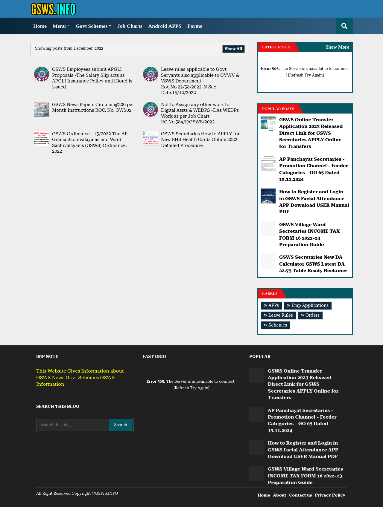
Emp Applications (310, 305)
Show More (337, 47)
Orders (313, 315)
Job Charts (129, 26)
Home (40, 26)
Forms (194, 26)
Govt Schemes (91, 26)
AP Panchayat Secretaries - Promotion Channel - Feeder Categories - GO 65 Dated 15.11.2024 (313, 169)
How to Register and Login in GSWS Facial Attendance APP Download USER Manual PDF (314, 202)
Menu (59, 26)
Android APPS (165, 26)
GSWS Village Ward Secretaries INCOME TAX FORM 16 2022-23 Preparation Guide (309, 234)
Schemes (277, 325)
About (279, 495)
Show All (233, 49)
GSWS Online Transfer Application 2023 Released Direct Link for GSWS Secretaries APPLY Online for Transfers (311, 133)
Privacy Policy (330, 495)
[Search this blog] (73, 425)
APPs (273, 305)
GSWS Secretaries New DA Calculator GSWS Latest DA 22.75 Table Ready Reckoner (313, 263)
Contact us (300, 495)
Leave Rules (280, 315)
